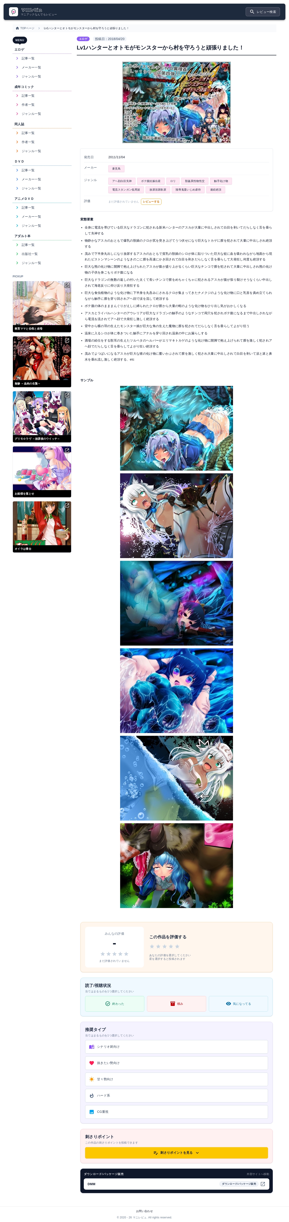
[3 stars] (164, 947)
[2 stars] (158, 947)
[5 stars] (177, 947)
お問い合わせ (144, 1211)
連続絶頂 (215, 189)
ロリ (173, 181)
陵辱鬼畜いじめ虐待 (188, 189)
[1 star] (152, 947)
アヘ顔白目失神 (122, 181)
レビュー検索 (262, 11)
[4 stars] (171, 947)
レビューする (151, 201)
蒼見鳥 (116, 168)
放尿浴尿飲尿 (157, 189)
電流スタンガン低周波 (126, 189)
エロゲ (83, 38)
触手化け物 (221, 181)
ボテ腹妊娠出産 (151, 181)
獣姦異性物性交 (195, 181)
